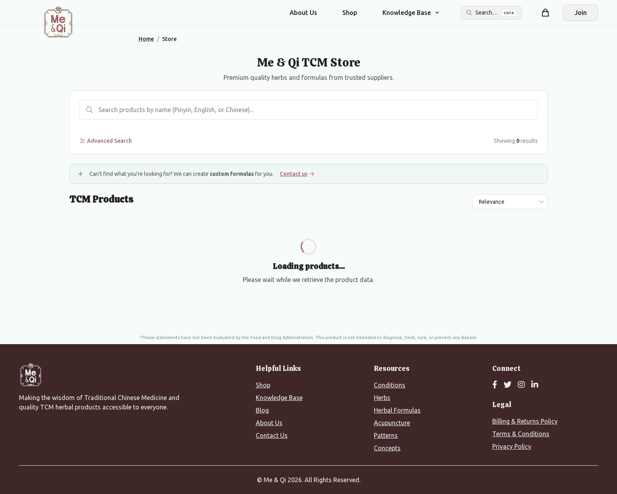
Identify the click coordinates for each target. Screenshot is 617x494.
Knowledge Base (279, 397)
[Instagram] (521, 385)
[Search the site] (491, 13)
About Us (303, 12)
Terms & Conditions (520, 433)
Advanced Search (105, 141)
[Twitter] (508, 385)
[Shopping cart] (545, 12)
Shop (349, 12)
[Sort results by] (510, 201)
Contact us (297, 174)
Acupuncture (392, 422)
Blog (262, 410)
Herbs (382, 397)
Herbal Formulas (397, 410)
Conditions (389, 385)
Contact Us (272, 435)
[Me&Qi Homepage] (58, 22)
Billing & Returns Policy (525, 421)
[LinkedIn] (534, 385)
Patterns (386, 435)
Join (581, 12)
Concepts (387, 448)
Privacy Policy (511, 446)
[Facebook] (494, 385)
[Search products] (308, 110)
